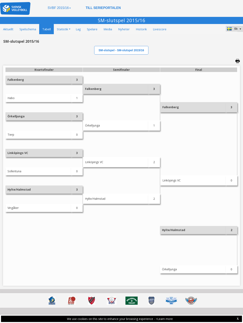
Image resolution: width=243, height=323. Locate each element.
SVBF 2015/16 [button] (59, 8)
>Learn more (164, 319)
